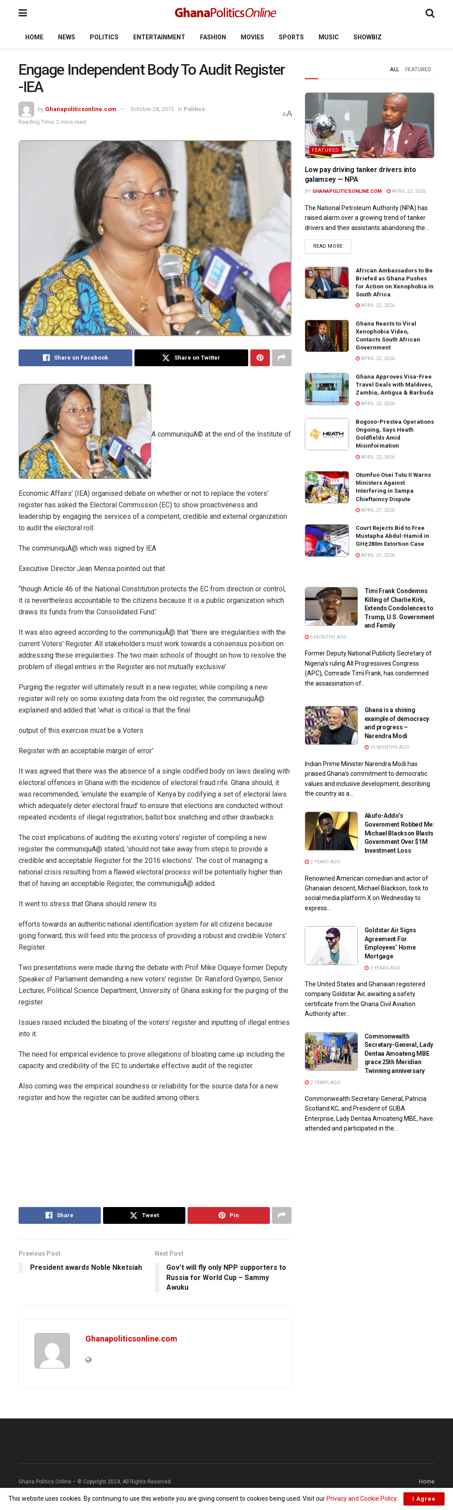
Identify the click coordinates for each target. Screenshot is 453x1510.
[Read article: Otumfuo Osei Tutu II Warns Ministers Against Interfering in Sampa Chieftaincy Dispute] (327, 487)
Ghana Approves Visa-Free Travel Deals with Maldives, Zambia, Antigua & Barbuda (395, 384)
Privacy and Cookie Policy (361, 1498)
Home (34, 37)
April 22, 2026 (406, 191)
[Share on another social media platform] (282, 357)
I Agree (424, 1498)
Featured (418, 69)
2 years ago (323, 862)
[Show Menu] (23, 13)
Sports (291, 37)
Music (329, 37)
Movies (252, 37)
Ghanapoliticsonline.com (80, 109)
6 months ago (326, 637)
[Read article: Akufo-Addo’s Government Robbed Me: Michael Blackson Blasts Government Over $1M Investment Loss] (331, 831)
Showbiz (367, 37)
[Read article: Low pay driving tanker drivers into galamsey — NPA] (369, 125)
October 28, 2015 (152, 109)
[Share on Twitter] (191, 357)
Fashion (213, 37)
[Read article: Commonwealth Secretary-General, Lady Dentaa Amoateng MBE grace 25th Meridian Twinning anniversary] (331, 1051)
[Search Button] (430, 13)
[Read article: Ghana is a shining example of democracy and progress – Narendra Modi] (331, 725)
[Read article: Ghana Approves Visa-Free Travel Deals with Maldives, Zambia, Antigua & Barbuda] (327, 389)
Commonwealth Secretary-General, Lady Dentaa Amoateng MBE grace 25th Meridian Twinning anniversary (399, 1053)
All (394, 69)
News (66, 37)
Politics (104, 37)
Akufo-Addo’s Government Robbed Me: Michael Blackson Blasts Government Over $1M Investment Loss (399, 833)
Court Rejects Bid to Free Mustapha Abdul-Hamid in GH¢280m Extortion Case (392, 536)
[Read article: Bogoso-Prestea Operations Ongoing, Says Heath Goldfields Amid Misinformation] (327, 434)
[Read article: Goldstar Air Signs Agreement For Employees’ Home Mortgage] (331, 945)
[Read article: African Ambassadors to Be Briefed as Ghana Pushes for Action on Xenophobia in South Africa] (327, 283)
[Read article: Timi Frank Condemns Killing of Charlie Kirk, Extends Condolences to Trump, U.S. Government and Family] (331, 606)
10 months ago (387, 747)
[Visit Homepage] (226, 13)
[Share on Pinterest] (260, 357)
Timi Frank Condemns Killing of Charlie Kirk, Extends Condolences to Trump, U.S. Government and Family (399, 608)
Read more (332, 245)
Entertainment (159, 37)
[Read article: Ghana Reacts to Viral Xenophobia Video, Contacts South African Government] (327, 336)
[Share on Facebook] (75, 357)
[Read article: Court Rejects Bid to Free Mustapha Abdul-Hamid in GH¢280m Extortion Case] (327, 540)
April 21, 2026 (375, 510)
